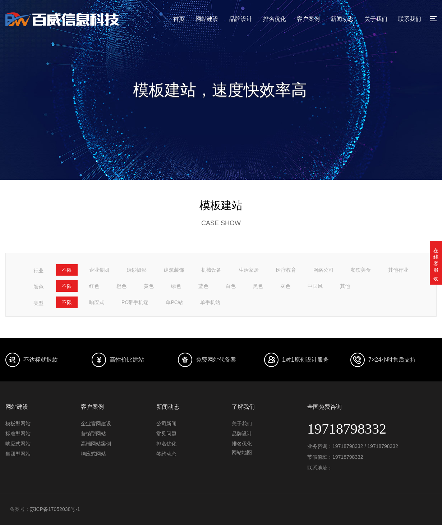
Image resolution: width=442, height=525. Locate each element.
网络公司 (323, 270)
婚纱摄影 (136, 270)
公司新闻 (166, 423)
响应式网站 (18, 444)
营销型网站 (93, 433)
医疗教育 (286, 270)
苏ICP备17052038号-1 (55, 509)
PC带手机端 (134, 302)
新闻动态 (342, 19)
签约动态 (166, 454)
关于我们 (375, 19)
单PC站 (174, 302)
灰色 (285, 286)
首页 (179, 19)
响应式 (96, 302)
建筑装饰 (174, 270)
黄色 (149, 286)
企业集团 (99, 270)
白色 (231, 286)
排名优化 (274, 19)
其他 (345, 286)
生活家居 (249, 270)
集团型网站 (18, 454)
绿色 (176, 286)
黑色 (258, 286)
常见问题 (166, 433)
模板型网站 (18, 423)
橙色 (121, 286)
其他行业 (398, 270)
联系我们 (409, 19)
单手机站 (210, 302)
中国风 (315, 286)
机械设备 (211, 270)
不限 (67, 270)
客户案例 (308, 19)
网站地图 (242, 452)
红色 (94, 286)
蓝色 (203, 286)
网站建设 (206, 19)
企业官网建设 (96, 423)
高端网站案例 (96, 444)
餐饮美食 (361, 270)
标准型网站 (18, 433)
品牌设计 (240, 19)
